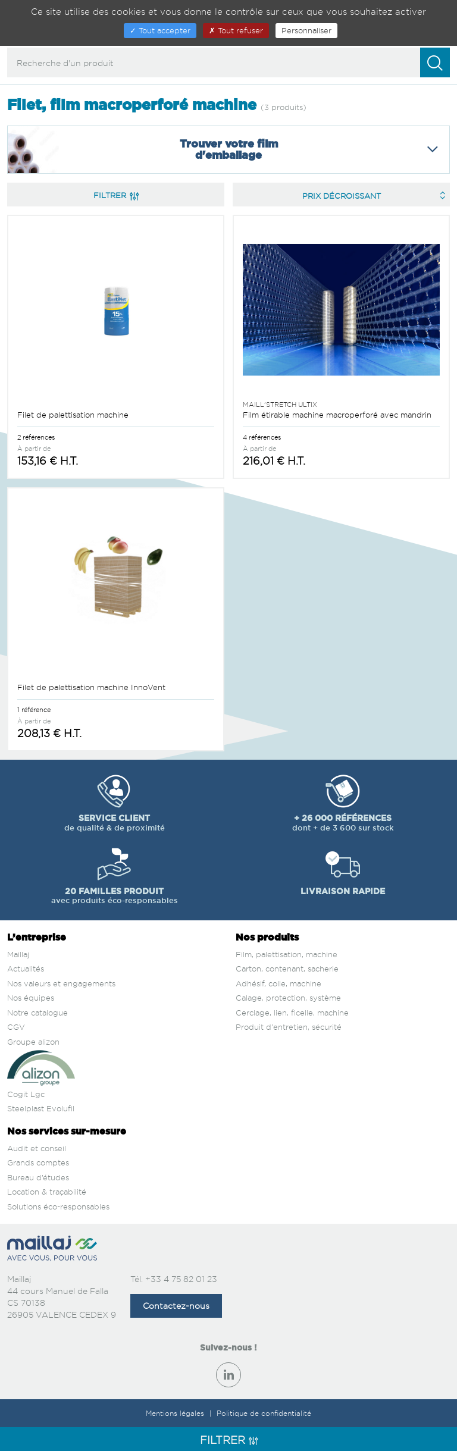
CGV (16, 1027)
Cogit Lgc (26, 1094)
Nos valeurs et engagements (61, 983)
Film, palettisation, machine (286, 954)
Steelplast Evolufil (40, 1108)
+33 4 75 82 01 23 (181, 1279)
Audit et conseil (36, 1148)
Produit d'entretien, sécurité (289, 1027)
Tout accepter (160, 30)
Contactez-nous (176, 1305)
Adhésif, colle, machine (278, 983)
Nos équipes (30, 997)
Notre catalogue (37, 1012)
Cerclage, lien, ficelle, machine (292, 1012)
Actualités (25, 968)
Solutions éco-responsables (58, 1206)
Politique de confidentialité (264, 1413)
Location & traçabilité (46, 1191)
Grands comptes (38, 1162)
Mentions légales (176, 1413)
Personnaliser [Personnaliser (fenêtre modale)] (306, 30)
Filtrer (116, 195)
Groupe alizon (33, 1041)
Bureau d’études (38, 1177)
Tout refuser (236, 30)
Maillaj (18, 954)
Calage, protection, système (288, 997)
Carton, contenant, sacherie (287, 968)
